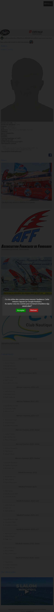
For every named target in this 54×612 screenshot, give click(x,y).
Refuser (33, 310)
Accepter (20, 310)
